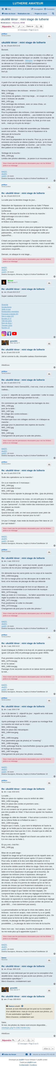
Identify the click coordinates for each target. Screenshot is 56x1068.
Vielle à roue (6, 309)
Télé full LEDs (6, 321)
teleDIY (4, 171)
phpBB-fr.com (31, 1062)
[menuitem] (8, 9)
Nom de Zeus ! (6, 323)
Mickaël (10, 280)
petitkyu (4, 34)
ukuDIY (4, 174)
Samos (3, 958)
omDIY (4, 176)
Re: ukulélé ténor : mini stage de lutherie (23, 193)
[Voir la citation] (22, 1006)
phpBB (21, 1060)
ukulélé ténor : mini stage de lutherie (25, 19)
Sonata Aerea (6, 307)
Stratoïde (4, 305)
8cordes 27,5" (6, 318)
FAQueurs (16, 23)
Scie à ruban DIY (7, 316)
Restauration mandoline (10, 311)
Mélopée (29, 60)
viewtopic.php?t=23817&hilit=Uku (15, 1028)
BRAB (22, 23)
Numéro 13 (5, 328)
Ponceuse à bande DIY (9, 314)
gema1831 (13, 341)
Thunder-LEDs (6, 325)
